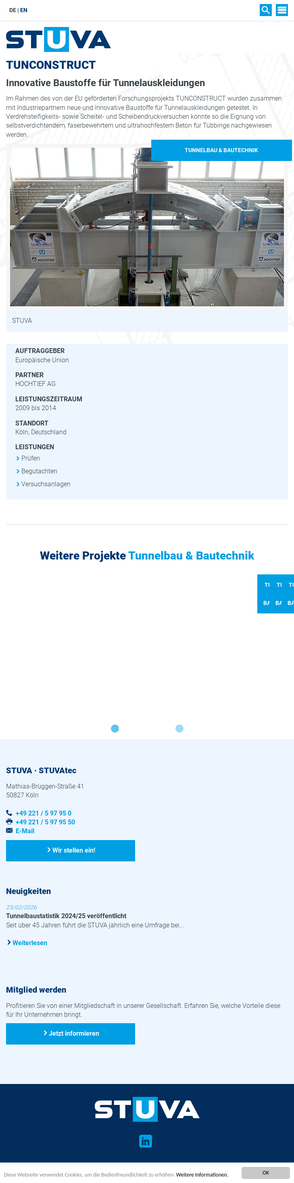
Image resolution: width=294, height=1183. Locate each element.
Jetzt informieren (74, 1055)
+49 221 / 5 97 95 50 (45, 844)
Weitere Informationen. (203, 1174)
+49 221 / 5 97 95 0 (43, 835)
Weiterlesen (30, 964)
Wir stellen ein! (73, 872)
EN (23, 10)
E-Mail (25, 853)
